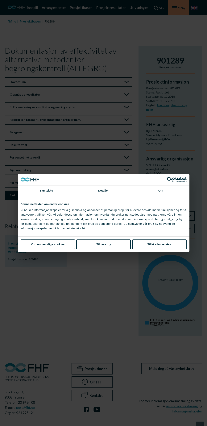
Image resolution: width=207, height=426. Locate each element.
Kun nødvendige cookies (48, 244)
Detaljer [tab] (103, 190)
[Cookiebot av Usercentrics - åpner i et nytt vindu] (170, 179)
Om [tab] (160, 190)
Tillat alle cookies (159, 244)
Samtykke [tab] (46, 190)
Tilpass (104, 244)
